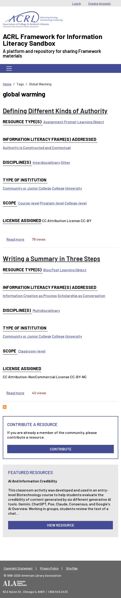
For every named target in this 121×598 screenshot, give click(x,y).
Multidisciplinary (46, 310)
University (73, 188)
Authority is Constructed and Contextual (37, 147)
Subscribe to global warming (4, 407)
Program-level (52, 203)
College (58, 188)
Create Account (99, 3)
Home (7, 84)
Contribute (60, 449)
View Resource (60, 525)
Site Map (72, 568)
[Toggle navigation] (9, 68)
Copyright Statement (18, 568)
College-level (76, 203)
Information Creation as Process (30, 295)
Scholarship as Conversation (81, 295)
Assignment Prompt (60, 122)
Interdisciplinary (46, 162)
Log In (76, 3)
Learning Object (90, 122)
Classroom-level (31, 351)
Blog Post (51, 270)
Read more (15, 239)
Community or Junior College (27, 188)
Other (65, 162)
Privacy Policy (49, 568)
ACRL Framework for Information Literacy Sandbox (52, 39)
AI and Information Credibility (32, 481)
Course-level (28, 203)
